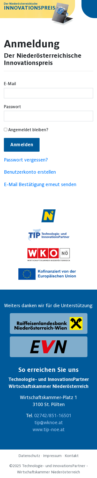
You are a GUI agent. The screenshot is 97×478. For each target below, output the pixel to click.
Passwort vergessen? (26, 160)
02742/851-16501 (52, 415)
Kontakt (72, 456)
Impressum (52, 456)
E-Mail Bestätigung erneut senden (40, 184)
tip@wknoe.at (48, 422)
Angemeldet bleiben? (26, 129)
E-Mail (10, 83)
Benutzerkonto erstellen (30, 172)
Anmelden (21, 144)
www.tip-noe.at (49, 429)
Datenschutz (29, 456)
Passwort (12, 106)
